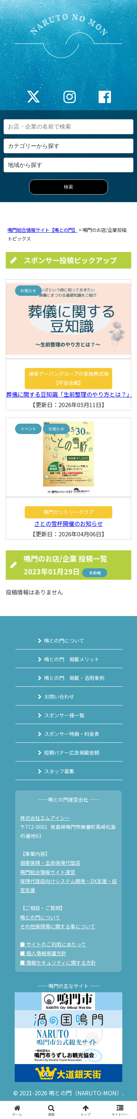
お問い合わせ (59, 696)
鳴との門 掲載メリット (71, 659)
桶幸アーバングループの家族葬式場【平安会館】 (69, 378)
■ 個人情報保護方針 (43, 953)
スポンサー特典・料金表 (71, 733)
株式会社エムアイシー (45, 817)
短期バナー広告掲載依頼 (71, 752)
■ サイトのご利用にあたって (53, 944)
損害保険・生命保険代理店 (50, 862)
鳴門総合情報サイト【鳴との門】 (42, 230)
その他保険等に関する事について (57, 926)
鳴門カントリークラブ (68, 512)
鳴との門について (64, 640)
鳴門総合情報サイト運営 (47, 872)
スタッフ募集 (59, 771)
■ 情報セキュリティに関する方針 (58, 962)
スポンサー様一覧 (64, 715)
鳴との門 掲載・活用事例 (74, 677)
